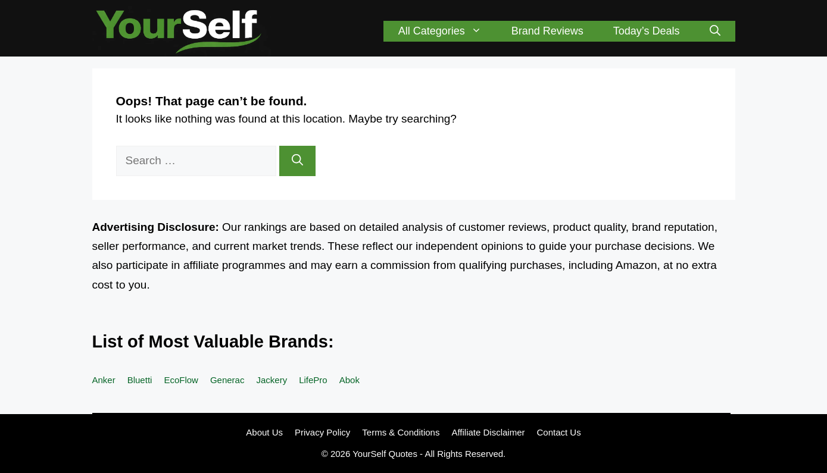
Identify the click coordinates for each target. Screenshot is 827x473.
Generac (227, 380)
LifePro (313, 380)
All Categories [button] (447, 31)
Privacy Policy (322, 432)
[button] (715, 31)
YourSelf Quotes (384, 454)
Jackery (271, 380)
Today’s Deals (646, 31)
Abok (349, 380)
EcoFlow (181, 380)
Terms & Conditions (400, 432)
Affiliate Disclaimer (488, 432)
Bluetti (139, 380)
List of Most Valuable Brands (210, 341)
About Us (264, 432)
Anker (104, 380)
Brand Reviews (547, 31)
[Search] (297, 161)
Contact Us (559, 432)
